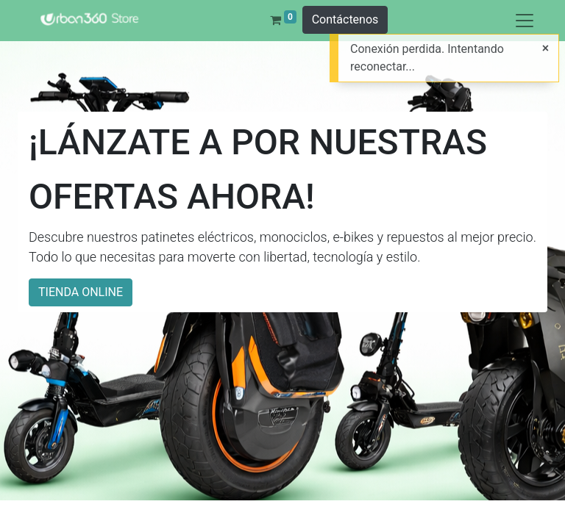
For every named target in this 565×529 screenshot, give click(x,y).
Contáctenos (345, 19)
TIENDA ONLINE (80, 292)
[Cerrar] (545, 48)
